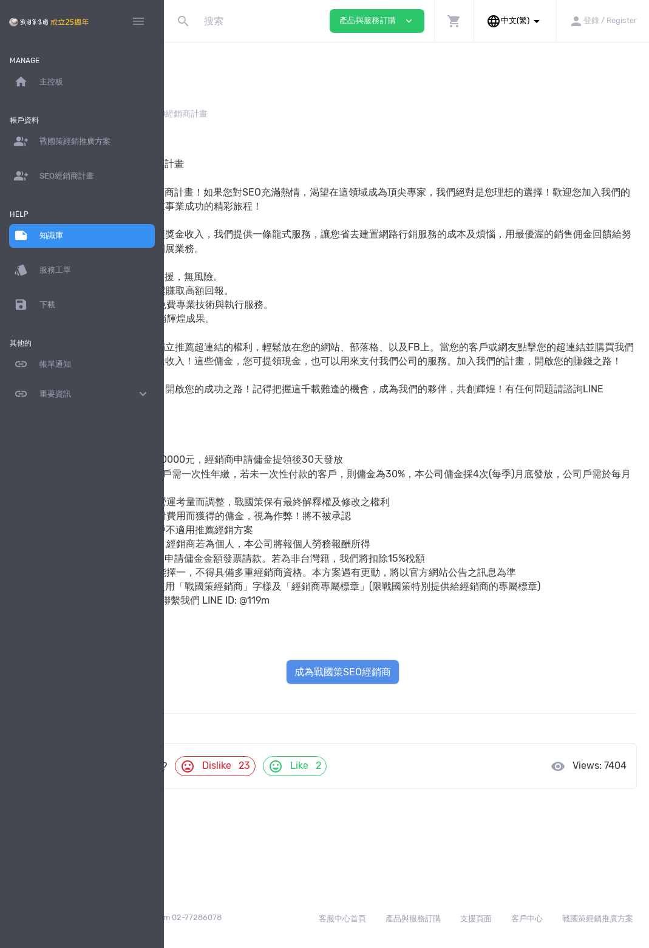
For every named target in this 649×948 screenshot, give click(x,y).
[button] (454, 21)
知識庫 (198, 114)
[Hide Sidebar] (138, 21)
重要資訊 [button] (82, 394)
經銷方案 (244, 114)
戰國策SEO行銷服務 (219, 685)
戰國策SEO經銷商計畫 (224, 671)
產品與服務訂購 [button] (377, 21)
